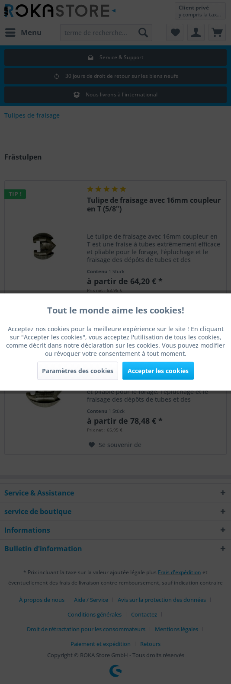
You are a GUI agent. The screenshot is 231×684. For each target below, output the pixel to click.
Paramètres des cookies (77, 371)
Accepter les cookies (158, 371)
